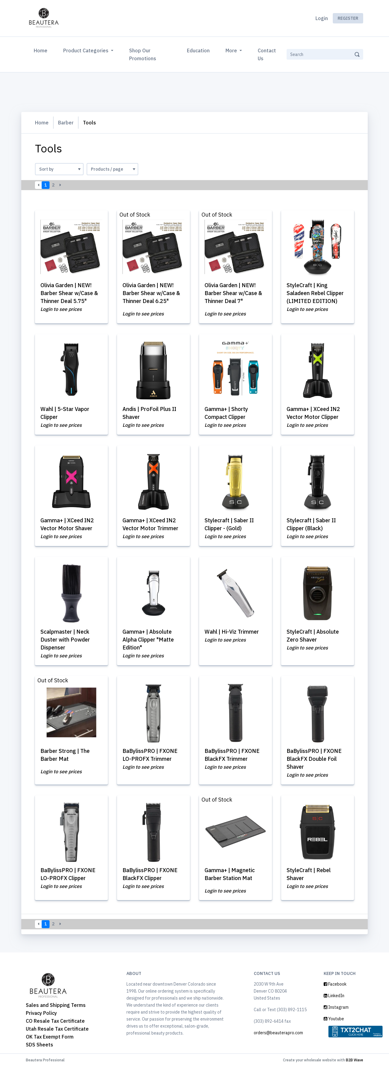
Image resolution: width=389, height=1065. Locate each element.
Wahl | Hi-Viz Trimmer (232, 630)
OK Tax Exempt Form (50, 1035)
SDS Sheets (39, 1043)
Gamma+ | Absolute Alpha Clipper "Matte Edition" (148, 638)
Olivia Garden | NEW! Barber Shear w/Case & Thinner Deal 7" (233, 293)
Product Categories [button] (86, 50)
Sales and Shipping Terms (56, 1004)
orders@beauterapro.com (278, 1031)
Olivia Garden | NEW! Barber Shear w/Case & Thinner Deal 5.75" (69, 293)
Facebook (335, 982)
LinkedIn (334, 994)
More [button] (231, 50)
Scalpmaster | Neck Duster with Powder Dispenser (65, 638)
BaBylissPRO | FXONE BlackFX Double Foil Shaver (314, 757)
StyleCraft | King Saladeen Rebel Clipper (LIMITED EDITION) (315, 293)
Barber (66, 123)
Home (42, 50)
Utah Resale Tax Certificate (57, 1027)
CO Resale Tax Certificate (55, 1019)
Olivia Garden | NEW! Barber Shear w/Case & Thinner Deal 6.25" (151, 293)
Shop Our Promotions (142, 54)
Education (198, 50)
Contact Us (267, 54)
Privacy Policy (41, 1011)
